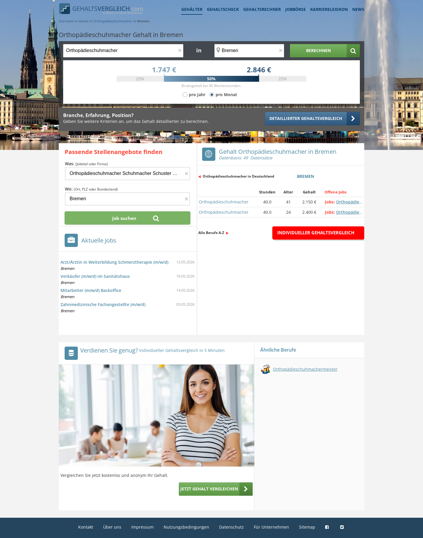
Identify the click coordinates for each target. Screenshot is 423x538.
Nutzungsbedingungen (186, 527)
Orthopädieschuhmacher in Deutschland (238, 176)
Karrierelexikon (329, 9)
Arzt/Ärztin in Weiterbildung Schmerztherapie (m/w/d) (114, 262)
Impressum (142, 527)
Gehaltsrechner (262, 9)
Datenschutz (231, 527)
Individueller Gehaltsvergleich (315, 232)
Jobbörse (295, 9)
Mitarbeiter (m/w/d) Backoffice (91, 290)
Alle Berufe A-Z (211, 232)
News (358, 9)
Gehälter (191, 9)
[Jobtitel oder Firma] (127, 173)
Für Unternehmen (271, 527)
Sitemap (307, 527)
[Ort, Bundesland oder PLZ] (249, 50)
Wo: (91, 189)
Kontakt (85, 527)
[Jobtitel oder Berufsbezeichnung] (123, 50)
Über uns (112, 527)
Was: (86, 163)
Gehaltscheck (223, 9)
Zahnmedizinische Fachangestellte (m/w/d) (103, 304)
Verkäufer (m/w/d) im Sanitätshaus (95, 276)
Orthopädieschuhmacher (224, 202)
